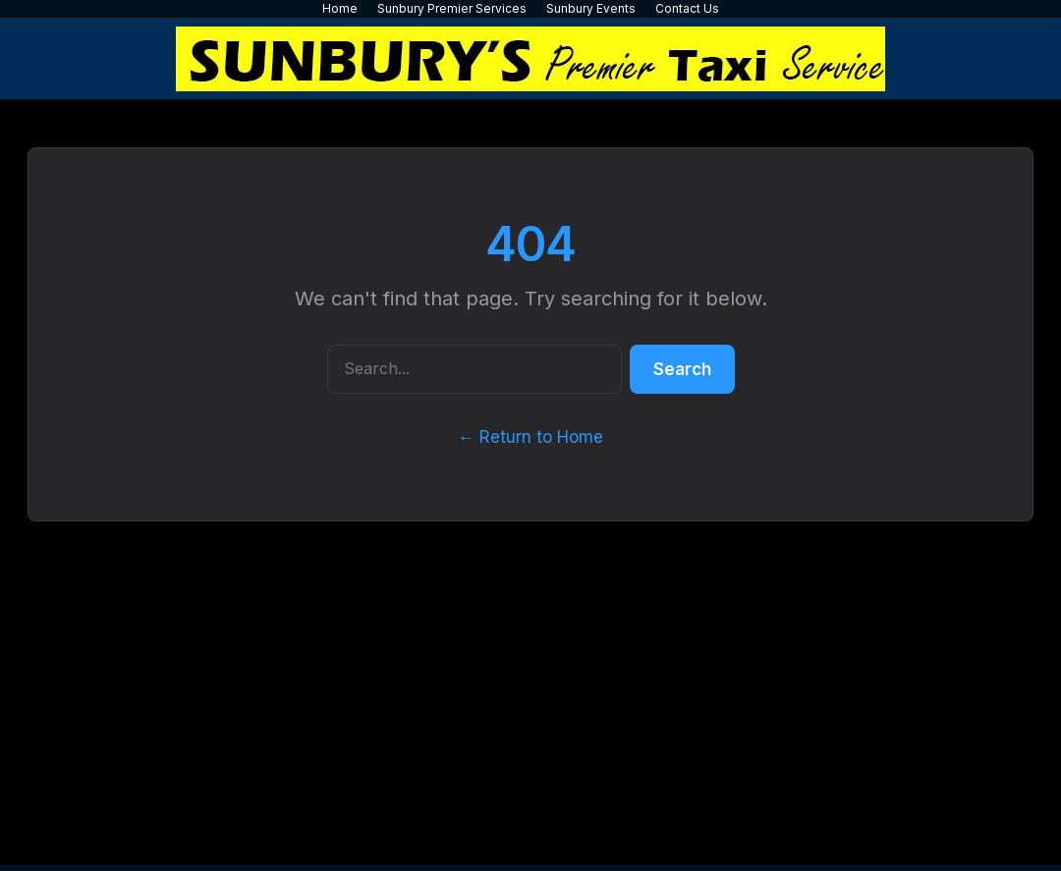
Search (682, 369)
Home (340, 8)
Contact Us (687, 8)
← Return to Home (530, 437)
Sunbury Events (591, 8)
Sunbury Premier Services (452, 8)
